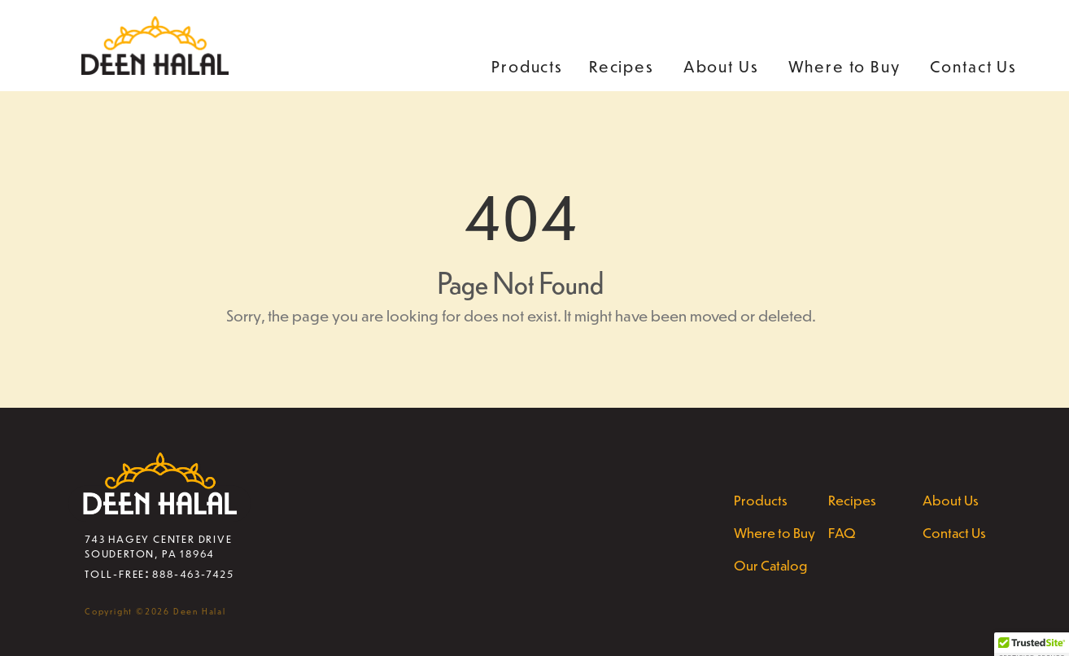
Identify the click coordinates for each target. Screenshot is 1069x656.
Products (527, 66)
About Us (721, 66)
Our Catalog (770, 565)
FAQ (842, 532)
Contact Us (973, 66)
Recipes (621, 66)
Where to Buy (844, 66)
